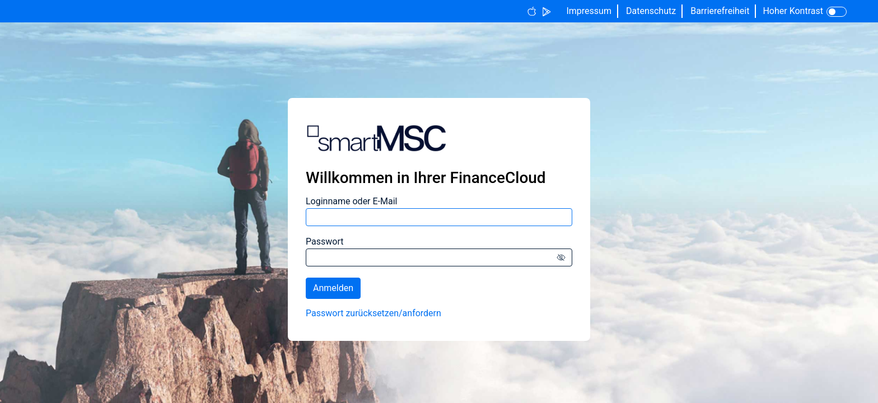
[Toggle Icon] (836, 12)
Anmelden (333, 288)
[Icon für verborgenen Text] (563, 257)
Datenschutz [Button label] (651, 11)
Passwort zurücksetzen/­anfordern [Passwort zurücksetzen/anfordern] (373, 313)
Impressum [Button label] (588, 11)
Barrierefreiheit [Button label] (719, 11)
